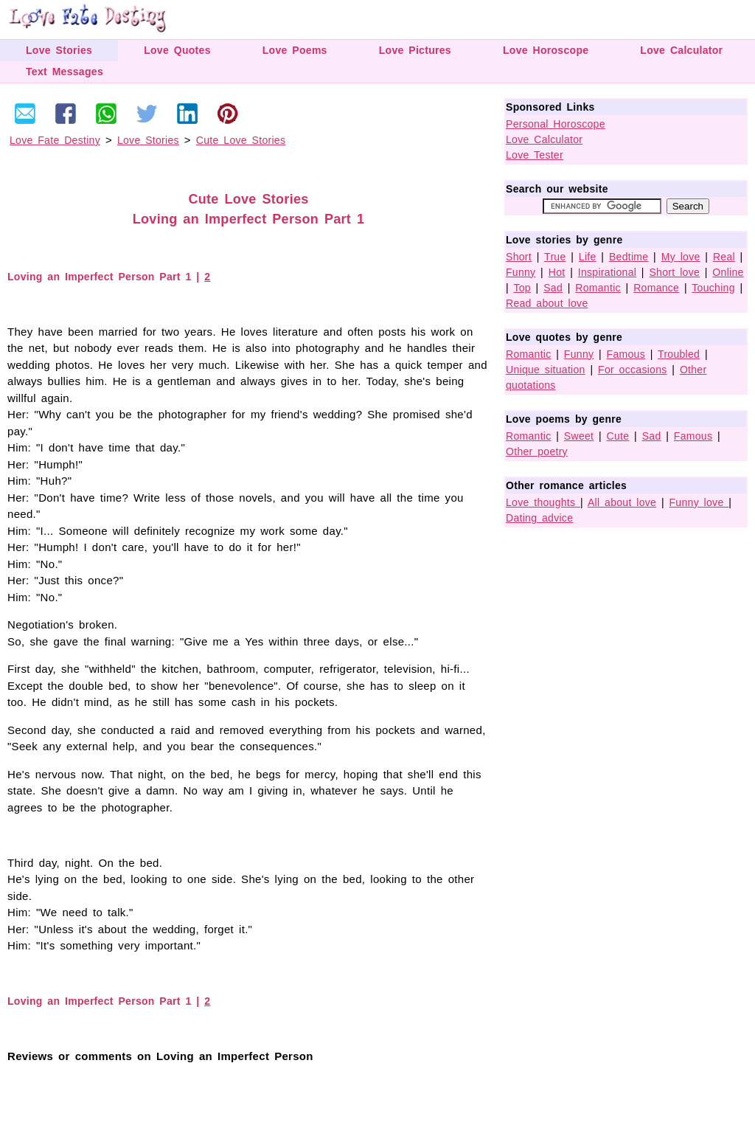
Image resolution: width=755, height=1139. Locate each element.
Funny (520, 272)
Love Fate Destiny (55, 140)
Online (727, 272)
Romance (656, 288)
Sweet (579, 436)
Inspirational (607, 272)
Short (519, 257)
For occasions (632, 369)
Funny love (699, 502)
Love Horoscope (545, 50)
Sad (553, 288)
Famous (626, 354)
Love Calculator (681, 50)
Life (587, 257)
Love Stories (59, 50)
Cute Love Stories (240, 140)
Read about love (547, 303)
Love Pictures (415, 50)
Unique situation (545, 369)
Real (724, 257)
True (555, 257)
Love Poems (294, 50)
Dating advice (539, 518)
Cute (618, 436)
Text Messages (64, 71)
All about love (622, 502)
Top (521, 288)
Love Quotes (177, 50)
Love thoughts (543, 502)
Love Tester (534, 155)
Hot (557, 272)
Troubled (679, 354)
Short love (674, 272)
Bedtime (628, 257)
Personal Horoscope (555, 124)
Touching (713, 288)
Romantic (598, 288)
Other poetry (537, 451)
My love (680, 257)
